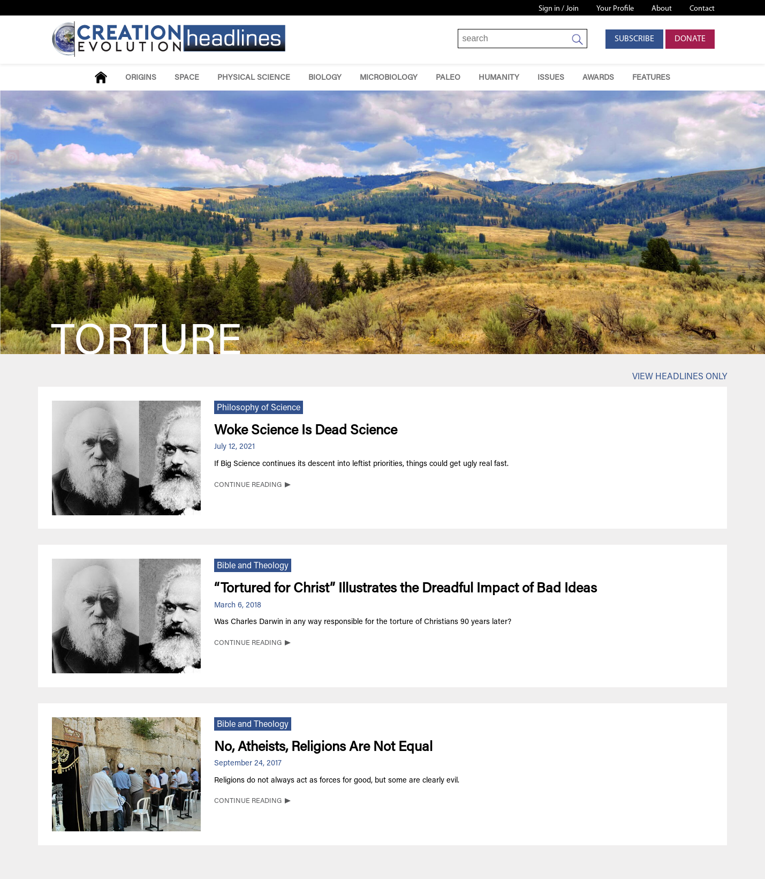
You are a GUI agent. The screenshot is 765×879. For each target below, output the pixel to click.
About (662, 9)
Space (187, 78)
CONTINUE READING (248, 485)
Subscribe (634, 39)
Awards (598, 78)
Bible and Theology (253, 566)
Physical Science (253, 78)
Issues (550, 78)
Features (651, 78)
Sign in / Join (559, 9)
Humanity (499, 78)
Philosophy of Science (258, 408)
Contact (702, 9)
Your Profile (615, 9)
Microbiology (389, 78)
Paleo (448, 78)
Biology (325, 78)
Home (101, 77)
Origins (140, 78)
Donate (690, 39)
